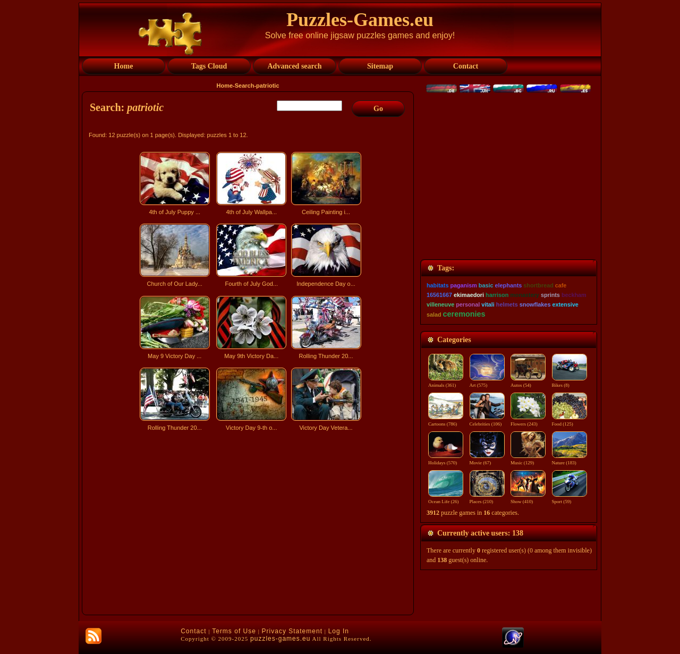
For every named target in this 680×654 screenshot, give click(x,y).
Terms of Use (234, 631)
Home (225, 85)
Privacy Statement (292, 631)
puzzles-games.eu (280, 638)
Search (244, 85)
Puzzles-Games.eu (360, 19)
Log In (338, 631)
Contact (193, 631)
